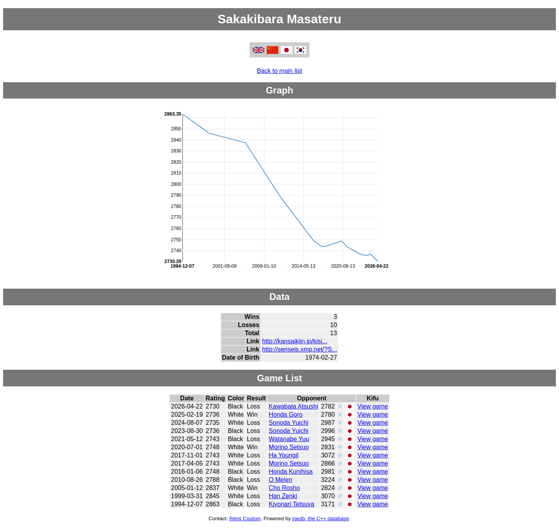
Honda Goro (285, 414)
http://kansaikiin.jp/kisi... (294, 341)
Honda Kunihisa (290, 471)
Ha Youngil (284, 455)
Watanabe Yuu (289, 439)
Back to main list (279, 71)
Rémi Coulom (245, 518)
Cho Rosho (284, 488)
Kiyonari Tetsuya (291, 504)
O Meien (280, 479)
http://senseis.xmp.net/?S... (299, 349)
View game (373, 406)
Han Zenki (283, 496)
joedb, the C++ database (320, 518)
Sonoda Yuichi (288, 422)
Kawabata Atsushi (293, 406)
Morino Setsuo (289, 447)
